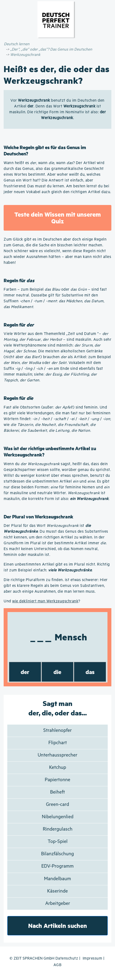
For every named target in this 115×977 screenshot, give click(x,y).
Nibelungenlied (57, 817)
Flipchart (57, 743)
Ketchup (57, 767)
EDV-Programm (57, 866)
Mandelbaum (57, 879)
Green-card (57, 804)
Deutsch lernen (16, 44)
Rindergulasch (57, 829)
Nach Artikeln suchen (57, 926)
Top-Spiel (58, 841)
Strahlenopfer (57, 730)
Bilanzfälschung (57, 854)
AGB (57, 965)
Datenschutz (66, 958)
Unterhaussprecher (57, 755)
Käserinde (57, 891)
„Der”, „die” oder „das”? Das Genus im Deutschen (51, 49)
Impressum (92, 958)
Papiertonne (57, 780)
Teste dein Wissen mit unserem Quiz (57, 217)
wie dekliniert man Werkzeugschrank (45, 601)
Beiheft (57, 792)
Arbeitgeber (57, 903)
